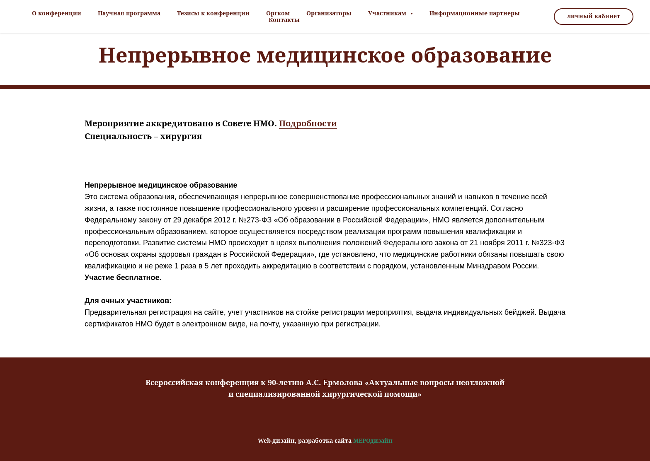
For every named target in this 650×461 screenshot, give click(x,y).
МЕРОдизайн (373, 440)
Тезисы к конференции (213, 13)
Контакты (284, 20)
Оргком (278, 13)
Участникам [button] (388, 13)
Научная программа (129, 13)
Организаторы (329, 13)
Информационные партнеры (474, 13)
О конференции (56, 13)
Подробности (308, 123)
